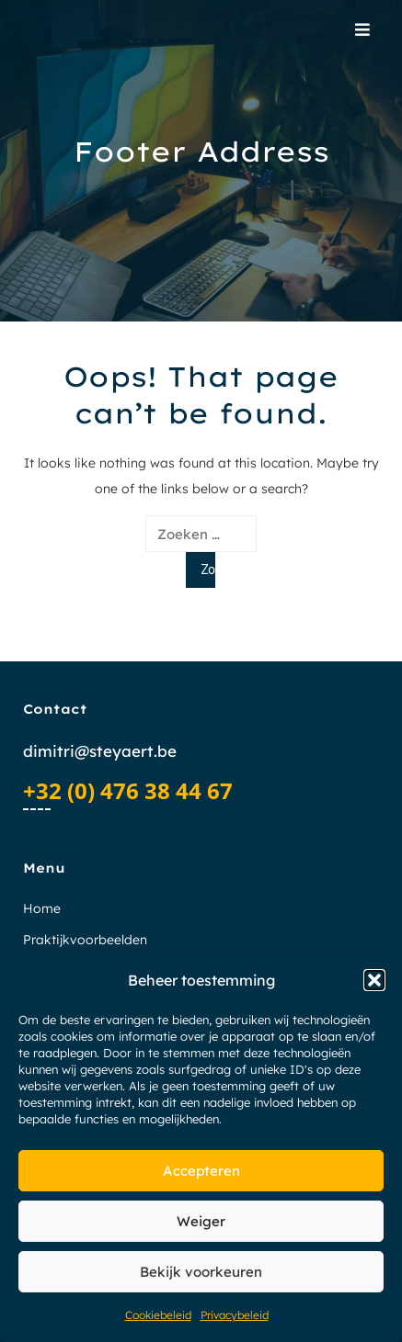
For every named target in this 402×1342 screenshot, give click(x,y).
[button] (374, 980)
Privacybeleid (235, 1315)
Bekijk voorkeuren (201, 1271)
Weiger (201, 1221)
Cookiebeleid (158, 1315)
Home (42, 908)
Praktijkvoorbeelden (85, 939)
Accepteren (201, 1170)
